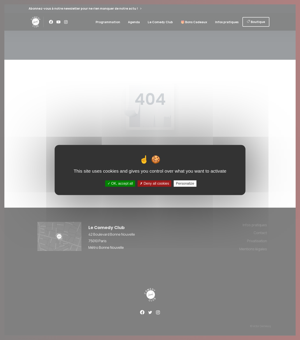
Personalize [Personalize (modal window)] (185, 183)
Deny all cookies (154, 183)
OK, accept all (120, 183)
